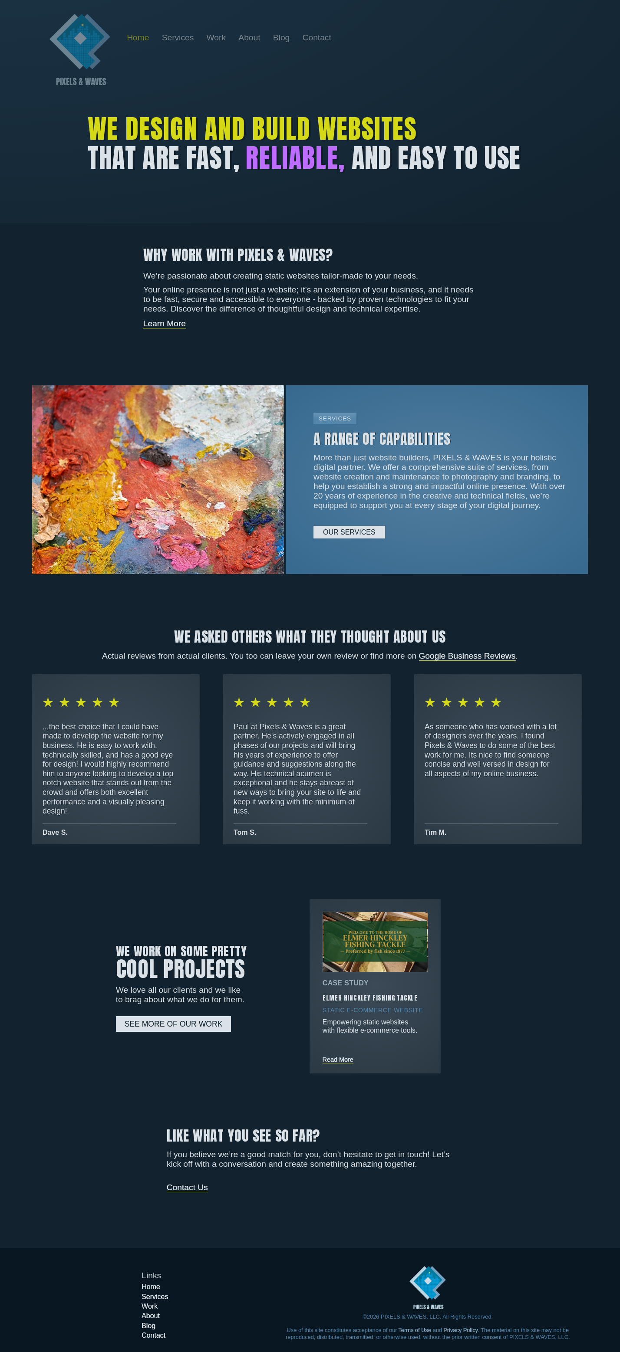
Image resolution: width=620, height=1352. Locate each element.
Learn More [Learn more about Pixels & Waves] (164, 323)
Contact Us (187, 1187)
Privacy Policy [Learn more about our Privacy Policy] (461, 1330)
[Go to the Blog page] (282, 37)
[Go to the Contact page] (316, 37)
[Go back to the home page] (79, 49)
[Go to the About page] (250, 37)
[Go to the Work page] (217, 37)
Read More (338, 1059)
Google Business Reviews (467, 655)
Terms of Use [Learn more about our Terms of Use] (415, 1330)
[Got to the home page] (428, 1287)
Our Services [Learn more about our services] (349, 532)
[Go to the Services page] (179, 37)
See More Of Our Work (174, 1024)
